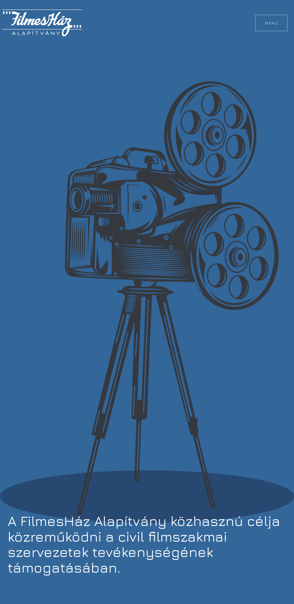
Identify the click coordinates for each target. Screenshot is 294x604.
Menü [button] (271, 23)
